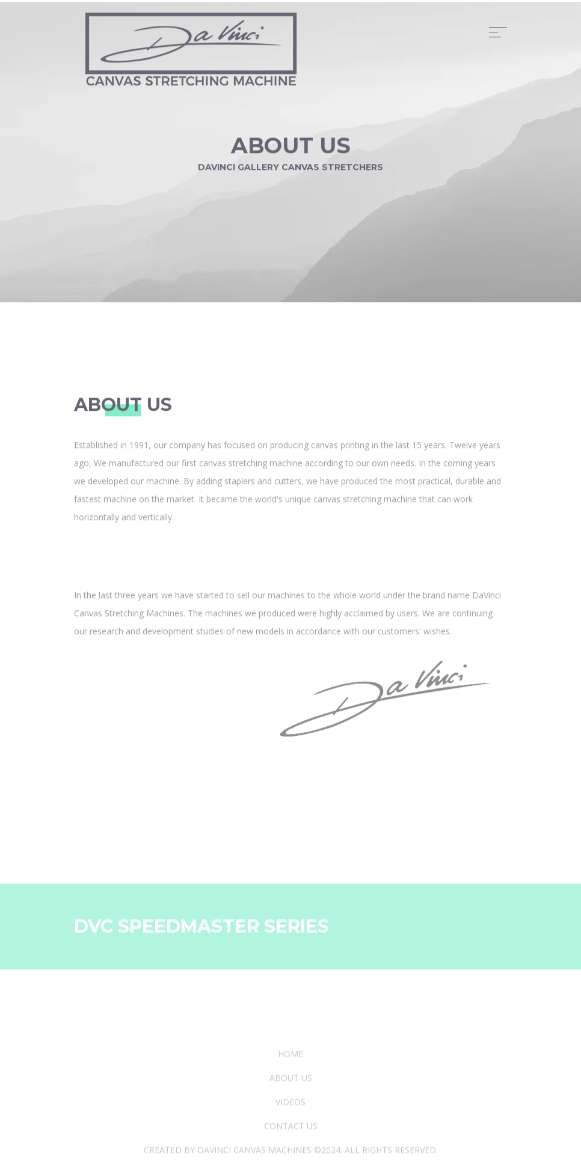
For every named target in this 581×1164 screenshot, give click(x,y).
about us (290, 1120)
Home (290, 1096)
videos (290, 1144)
